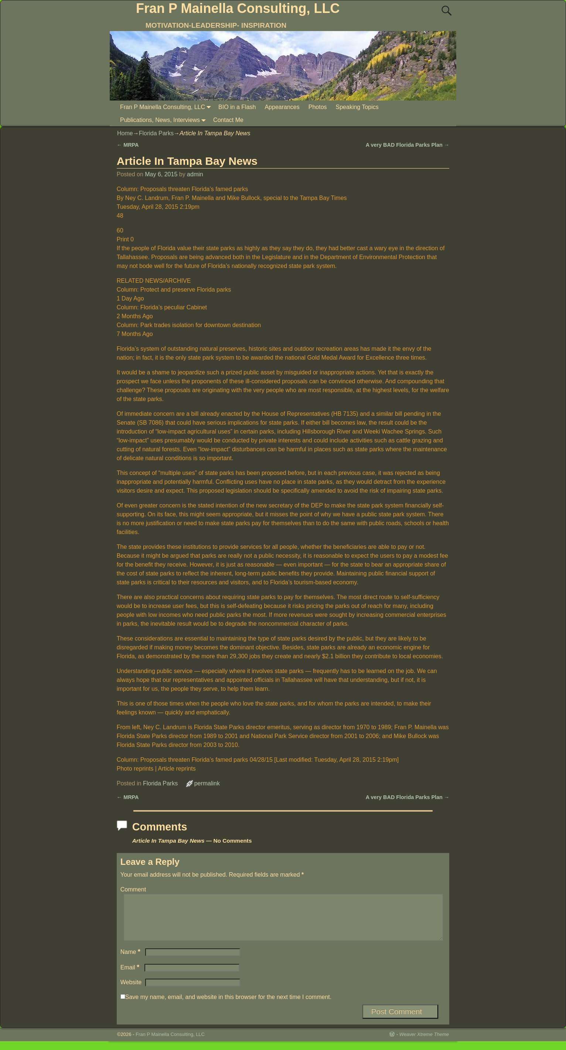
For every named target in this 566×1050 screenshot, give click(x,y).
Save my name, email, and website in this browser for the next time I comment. (228, 1006)
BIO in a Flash (237, 107)
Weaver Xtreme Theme (424, 1043)
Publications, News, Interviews (164, 119)
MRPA (128, 145)
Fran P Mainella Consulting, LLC (238, 8)
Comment (133, 889)
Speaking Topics (357, 107)
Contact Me (228, 120)
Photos (317, 107)
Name (131, 961)
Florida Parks (156, 133)
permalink (207, 783)
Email (130, 976)
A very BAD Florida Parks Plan (408, 145)
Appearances (282, 107)
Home (125, 133)
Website (131, 991)
